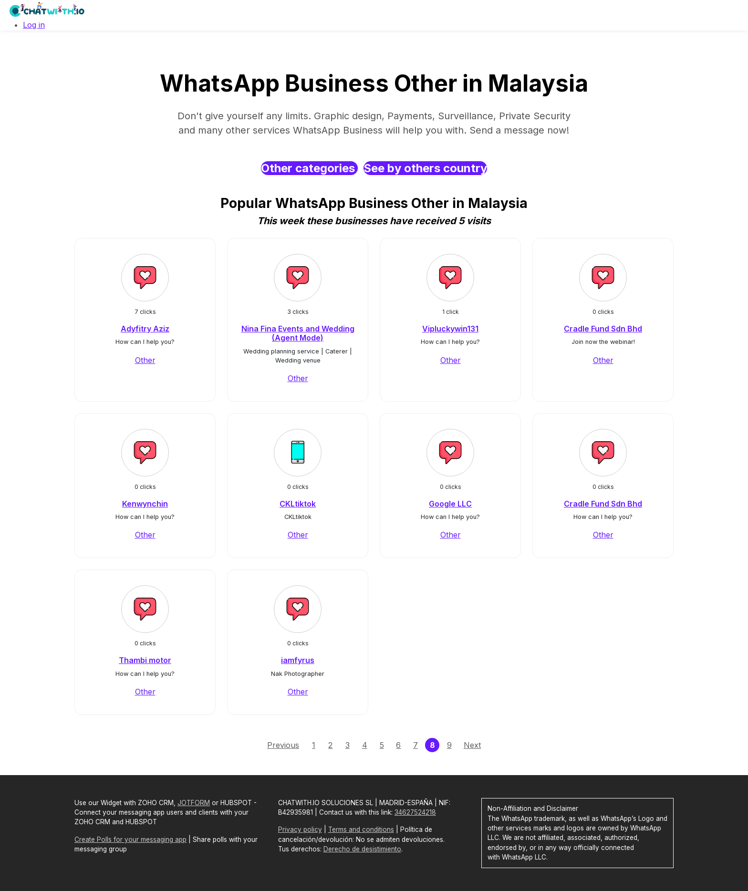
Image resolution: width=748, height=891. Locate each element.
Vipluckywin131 (450, 328)
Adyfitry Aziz (145, 328)
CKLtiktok (298, 503)
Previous (283, 745)
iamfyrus (297, 660)
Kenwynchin (145, 503)
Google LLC (450, 503)
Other (145, 360)
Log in (34, 25)
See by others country (425, 168)
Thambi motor (145, 660)
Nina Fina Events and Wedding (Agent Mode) (297, 333)
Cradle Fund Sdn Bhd (603, 328)
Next (472, 745)
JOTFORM (193, 803)
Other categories (309, 168)
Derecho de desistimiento (362, 849)
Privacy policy (300, 829)
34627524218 (415, 812)
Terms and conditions (361, 829)
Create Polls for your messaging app (130, 839)
